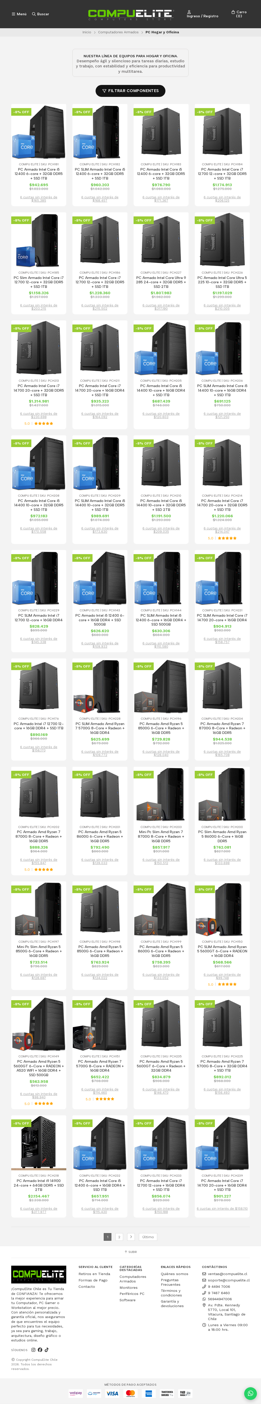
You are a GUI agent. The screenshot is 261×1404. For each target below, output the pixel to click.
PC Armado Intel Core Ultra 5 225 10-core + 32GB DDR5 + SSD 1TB (222, 282)
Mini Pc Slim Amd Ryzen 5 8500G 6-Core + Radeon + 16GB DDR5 (39, 952)
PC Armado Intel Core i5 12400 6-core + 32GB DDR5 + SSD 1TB (39, 174)
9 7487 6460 (216, 1294)
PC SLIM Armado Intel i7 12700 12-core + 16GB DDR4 (39, 618)
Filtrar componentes (130, 90)
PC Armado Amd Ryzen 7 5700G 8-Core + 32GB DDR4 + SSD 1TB (222, 1066)
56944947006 (217, 1300)
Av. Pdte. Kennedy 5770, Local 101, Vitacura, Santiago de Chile (223, 1313)
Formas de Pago (93, 1281)
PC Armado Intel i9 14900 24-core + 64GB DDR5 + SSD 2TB (39, 1186)
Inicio (86, 32)
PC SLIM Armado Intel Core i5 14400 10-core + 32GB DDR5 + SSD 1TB (100, 505)
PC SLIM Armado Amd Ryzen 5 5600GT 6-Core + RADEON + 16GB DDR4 (222, 952)
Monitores (129, 1288)
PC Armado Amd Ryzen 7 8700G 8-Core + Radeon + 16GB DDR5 (222, 728)
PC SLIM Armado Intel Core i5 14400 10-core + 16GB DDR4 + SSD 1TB (222, 390)
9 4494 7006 (216, 1287)
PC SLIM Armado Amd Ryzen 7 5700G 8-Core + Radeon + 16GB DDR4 (100, 728)
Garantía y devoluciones (172, 1304)
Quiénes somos (174, 1275)
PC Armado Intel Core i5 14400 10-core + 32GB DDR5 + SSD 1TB (38, 505)
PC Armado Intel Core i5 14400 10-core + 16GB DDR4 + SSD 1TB (161, 390)
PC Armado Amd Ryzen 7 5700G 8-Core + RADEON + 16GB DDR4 (100, 1066)
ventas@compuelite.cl (224, 1275)
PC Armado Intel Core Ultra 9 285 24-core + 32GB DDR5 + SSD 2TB (161, 282)
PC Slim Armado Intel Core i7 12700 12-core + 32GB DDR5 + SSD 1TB (39, 282)
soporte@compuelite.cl (226, 1281)
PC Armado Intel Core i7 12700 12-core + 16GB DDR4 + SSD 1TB (161, 1186)
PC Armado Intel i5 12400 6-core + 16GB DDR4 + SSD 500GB (99, 620)
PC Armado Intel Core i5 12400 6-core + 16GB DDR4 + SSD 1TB (100, 1186)
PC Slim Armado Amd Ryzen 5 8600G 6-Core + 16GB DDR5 (222, 837)
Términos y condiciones (171, 1293)
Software (128, 1301)
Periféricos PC (132, 1295)
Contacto (87, 1287)
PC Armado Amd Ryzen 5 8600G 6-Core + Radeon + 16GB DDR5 (100, 837)
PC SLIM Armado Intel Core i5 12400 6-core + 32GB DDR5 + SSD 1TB (100, 174)
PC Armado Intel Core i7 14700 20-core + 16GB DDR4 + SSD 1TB (100, 390)
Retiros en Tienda (94, 1275)
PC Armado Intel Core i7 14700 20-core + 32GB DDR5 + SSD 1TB (39, 390)
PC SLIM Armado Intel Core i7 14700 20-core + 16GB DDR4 (222, 618)
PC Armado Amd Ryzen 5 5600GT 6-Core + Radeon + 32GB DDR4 (161, 1066)
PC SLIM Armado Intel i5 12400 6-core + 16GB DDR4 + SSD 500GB (161, 620)
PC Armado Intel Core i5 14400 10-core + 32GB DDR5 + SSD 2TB (161, 505)
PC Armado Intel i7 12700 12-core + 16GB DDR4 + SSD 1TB (39, 726)
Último (148, 1238)
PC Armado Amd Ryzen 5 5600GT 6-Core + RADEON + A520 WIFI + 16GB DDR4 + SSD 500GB (39, 1069)
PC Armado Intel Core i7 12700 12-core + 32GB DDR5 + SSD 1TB (222, 174)
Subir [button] (130, 1253)
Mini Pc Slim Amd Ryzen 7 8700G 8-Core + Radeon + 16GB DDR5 (161, 837)
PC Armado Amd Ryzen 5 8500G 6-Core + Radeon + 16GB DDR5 (161, 728)
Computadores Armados (118, 32)
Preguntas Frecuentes (170, 1283)
